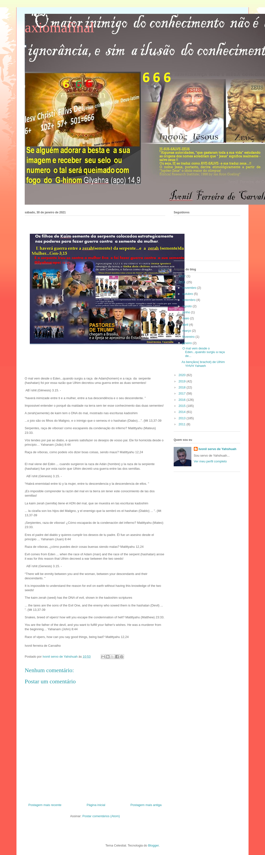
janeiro (187, 343)
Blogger (153, 845)
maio (186, 318)
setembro (189, 300)
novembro (189, 288)
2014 (183, 412)
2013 (183, 418)
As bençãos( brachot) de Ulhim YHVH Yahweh (203, 364)
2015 (183, 406)
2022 (183, 276)
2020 (183, 375)
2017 (183, 393)
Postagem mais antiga (146, 805)
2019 (183, 381)
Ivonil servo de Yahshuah (217, 449)
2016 (183, 400)
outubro (188, 294)
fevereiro (188, 337)
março (187, 330)
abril (185, 324)
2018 (183, 387)
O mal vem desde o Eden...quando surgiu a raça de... (203, 352)
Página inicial (96, 805)
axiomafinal (59, 27)
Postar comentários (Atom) (101, 816)
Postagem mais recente (45, 805)
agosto (187, 306)
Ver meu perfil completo (210, 461)
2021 (183, 282)
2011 (183, 424)
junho (186, 312)
